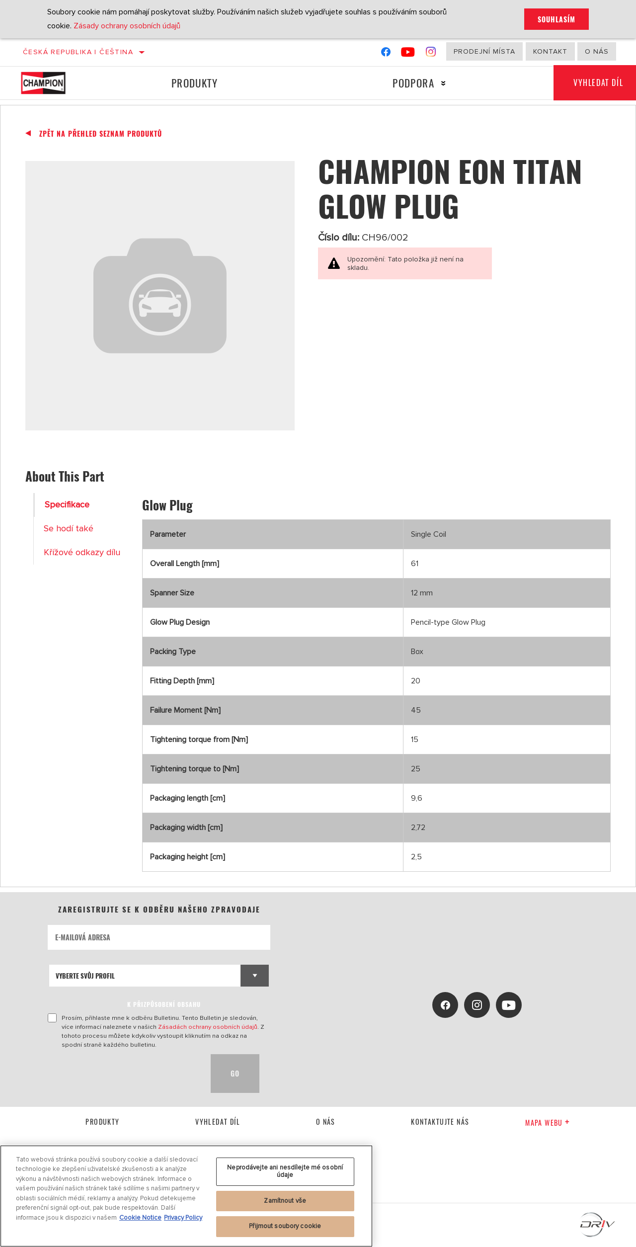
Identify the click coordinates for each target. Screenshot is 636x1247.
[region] (186, 1196)
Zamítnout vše (285, 1201)
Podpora (413, 82)
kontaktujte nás (440, 1121)
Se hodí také (68, 528)
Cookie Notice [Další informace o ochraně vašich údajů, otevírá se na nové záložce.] (140, 1218)
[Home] (52, 83)
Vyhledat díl (217, 1121)
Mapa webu (547, 1122)
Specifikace (67, 504)
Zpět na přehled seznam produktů (100, 133)
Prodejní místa (484, 51)
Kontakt (550, 51)
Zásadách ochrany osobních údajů (207, 1027)
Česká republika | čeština (78, 52)
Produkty (194, 82)
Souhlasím (556, 19)
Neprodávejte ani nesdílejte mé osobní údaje (285, 1171)
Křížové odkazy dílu (82, 552)
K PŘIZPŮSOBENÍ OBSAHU (164, 1004)
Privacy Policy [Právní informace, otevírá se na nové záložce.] (183, 1218)
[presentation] (123, 1073)
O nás (597, 51)
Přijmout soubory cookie (285, 1226)
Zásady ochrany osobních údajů (127, 26)
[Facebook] (386, 54)
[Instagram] (431, 54)
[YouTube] (408, 54)
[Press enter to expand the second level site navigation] (443, 83)
